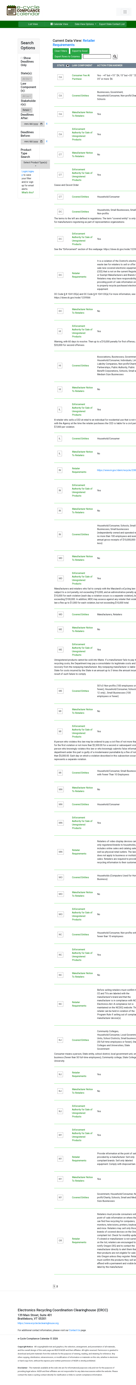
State (60, 65)
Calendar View (59, 24)
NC (60, 934)
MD (60, 558)
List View (33, 24)
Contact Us (74, 1330)
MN (60, 789)
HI (60, 331)
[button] (27, 79)
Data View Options (84, 24)
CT (60, 154)
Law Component (82, 65)
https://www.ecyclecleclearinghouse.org (38, 1323)
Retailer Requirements (74, 43)
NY (60, 1135)
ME (60, 629)
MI (60, 711)
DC (60, 211)
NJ (60, 1040)
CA (60, 77)
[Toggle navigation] (125, 12)
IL (60, 409)
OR (60, 1240)
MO (61, 877)
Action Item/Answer (109, 65)
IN (60, 470)
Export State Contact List (112, 24)
